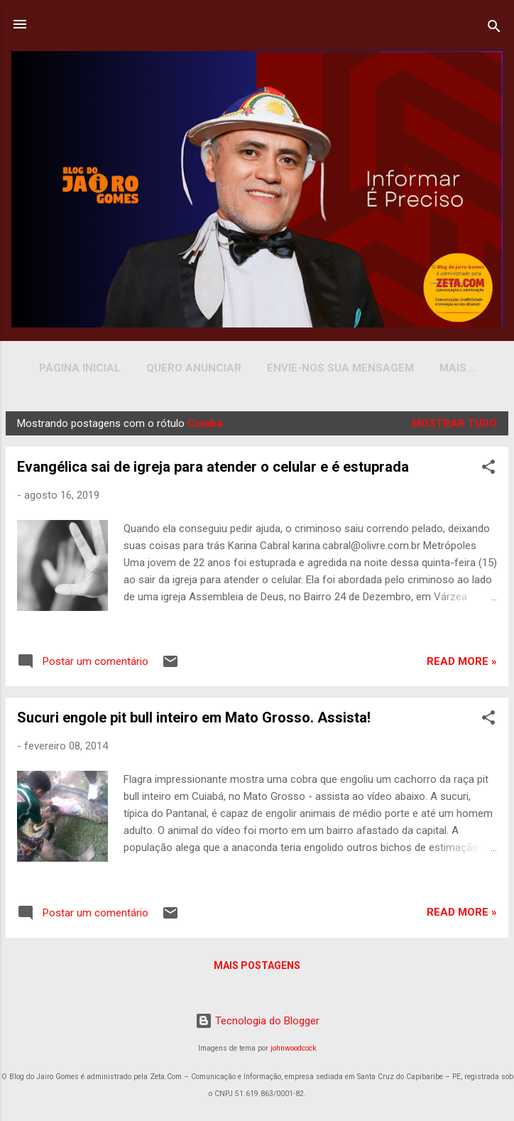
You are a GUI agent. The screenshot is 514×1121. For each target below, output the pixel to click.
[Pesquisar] (494, 28)
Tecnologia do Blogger (257, 1020)
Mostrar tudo (454, 426)
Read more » (462, 664)
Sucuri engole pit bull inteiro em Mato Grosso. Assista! (194, 720)
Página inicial (73, 368)
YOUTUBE (457, 368)
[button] (488, 472)
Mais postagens (257, 968)
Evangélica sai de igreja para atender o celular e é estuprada (213, 469)
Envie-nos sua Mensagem (333, 368)
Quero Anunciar (186, 368)
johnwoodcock (293, 1048)
